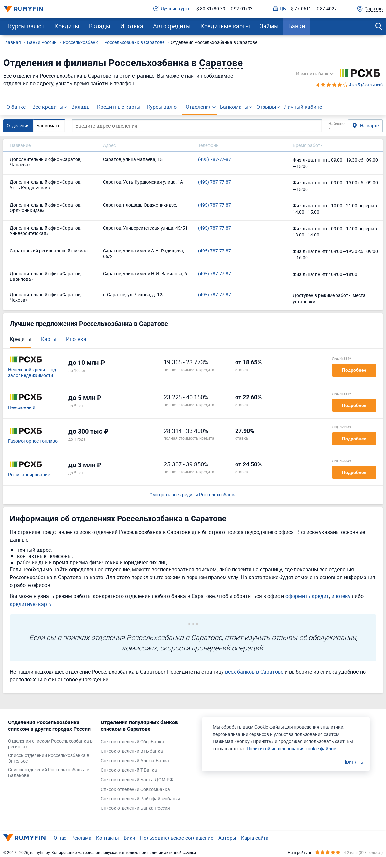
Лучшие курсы (172, 9)
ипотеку (340, 596)
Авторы (227, 838)
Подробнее (354, 370)
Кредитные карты (225, 26)
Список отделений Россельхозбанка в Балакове (48, 772)
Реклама (81, 838)
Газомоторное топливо (33, 441)
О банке (16, 106)
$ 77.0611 (301, 9)
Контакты (107, 838)
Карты (48, 339)
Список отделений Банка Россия (135, 808)
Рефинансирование (29, 475)
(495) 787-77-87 (214, 159)
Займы (269, 26)
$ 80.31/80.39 (210, 9)
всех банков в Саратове (254, 671)
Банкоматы (234, 106)
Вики (129, 838)
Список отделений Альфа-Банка (135, 761)
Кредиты (66, 26)
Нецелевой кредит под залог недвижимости (32, 372)
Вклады (99, 26)
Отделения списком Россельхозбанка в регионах (50, 744)
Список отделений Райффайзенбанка (140, 799)
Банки (296, 26)
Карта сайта (254, 838)
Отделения (199, 106)
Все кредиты (47, 106)
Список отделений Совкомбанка (135, 789)
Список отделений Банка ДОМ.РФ (137, 780)
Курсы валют (26, 26)
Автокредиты (172, 26)
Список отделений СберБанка (132, 742)
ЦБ (279, 9)
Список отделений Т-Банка (129, 770)
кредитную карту (31, 603)
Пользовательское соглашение (176, 838)
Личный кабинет (304, 106)
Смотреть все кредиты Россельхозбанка (193, 495)
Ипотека (131, 26)
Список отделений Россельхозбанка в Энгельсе (48, 758)
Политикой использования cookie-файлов (291, 748)
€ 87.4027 (326, 9)
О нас (60, 838)
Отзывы (266, 106)
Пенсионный (21, 407)
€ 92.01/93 (241, 9)
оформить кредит (307, 596)
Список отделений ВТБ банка (132, 751)
